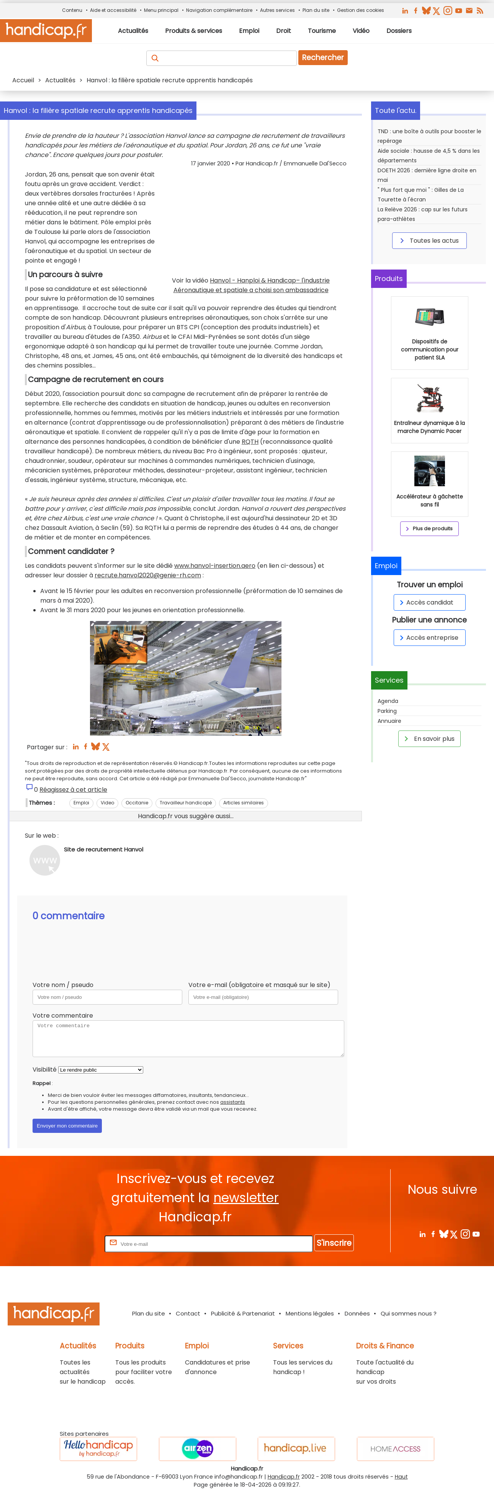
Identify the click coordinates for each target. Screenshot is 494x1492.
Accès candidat (425, 602)
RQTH (250, 441)
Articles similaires (243, 802)
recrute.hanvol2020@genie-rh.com (148, 575)
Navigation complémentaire (219, 10)
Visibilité (45, 1069)
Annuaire (389, 721)
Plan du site (316, 10)
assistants (232, 1102)
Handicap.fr (284, 1477)
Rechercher (323, 57)
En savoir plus (428, 738)
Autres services (277, 10)
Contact (188, 1313)
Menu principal (161, 10)
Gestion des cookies (360, 10)
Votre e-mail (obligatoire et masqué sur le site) (259, 985)
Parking (387, 711)
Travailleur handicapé (186, 802)
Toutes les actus (428, 240)
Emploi (81, 802)
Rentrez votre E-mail (72, 1243)
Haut (401, 1477)
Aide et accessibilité (113, 10)
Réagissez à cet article (73, 789)
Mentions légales (310, 1313)
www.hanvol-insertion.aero (214, 565)
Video (107, 802)
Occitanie (137, 802)
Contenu (72, 10)
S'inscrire (334, 1243)
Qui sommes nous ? (409, 1313)
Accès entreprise (427, 637)
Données (357, 1313)
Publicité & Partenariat (243, 1313)
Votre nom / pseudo (63, 985)
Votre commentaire (63, 1015)
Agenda (388, 701)
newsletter (246, 1198)
